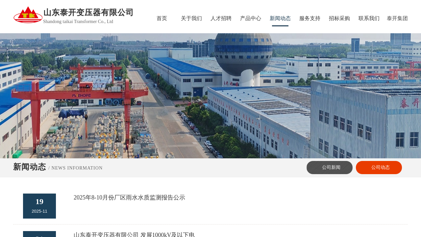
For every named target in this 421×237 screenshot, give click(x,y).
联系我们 (369, 18)
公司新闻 (331, 167)
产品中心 (250, 18)
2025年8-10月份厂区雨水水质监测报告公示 (129, 197)
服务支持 (309, 18)
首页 (162, 18)
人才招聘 (221, 18)
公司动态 (380, 167)
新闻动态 (280, 18)
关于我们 (191, 18)
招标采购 (339, 18)
